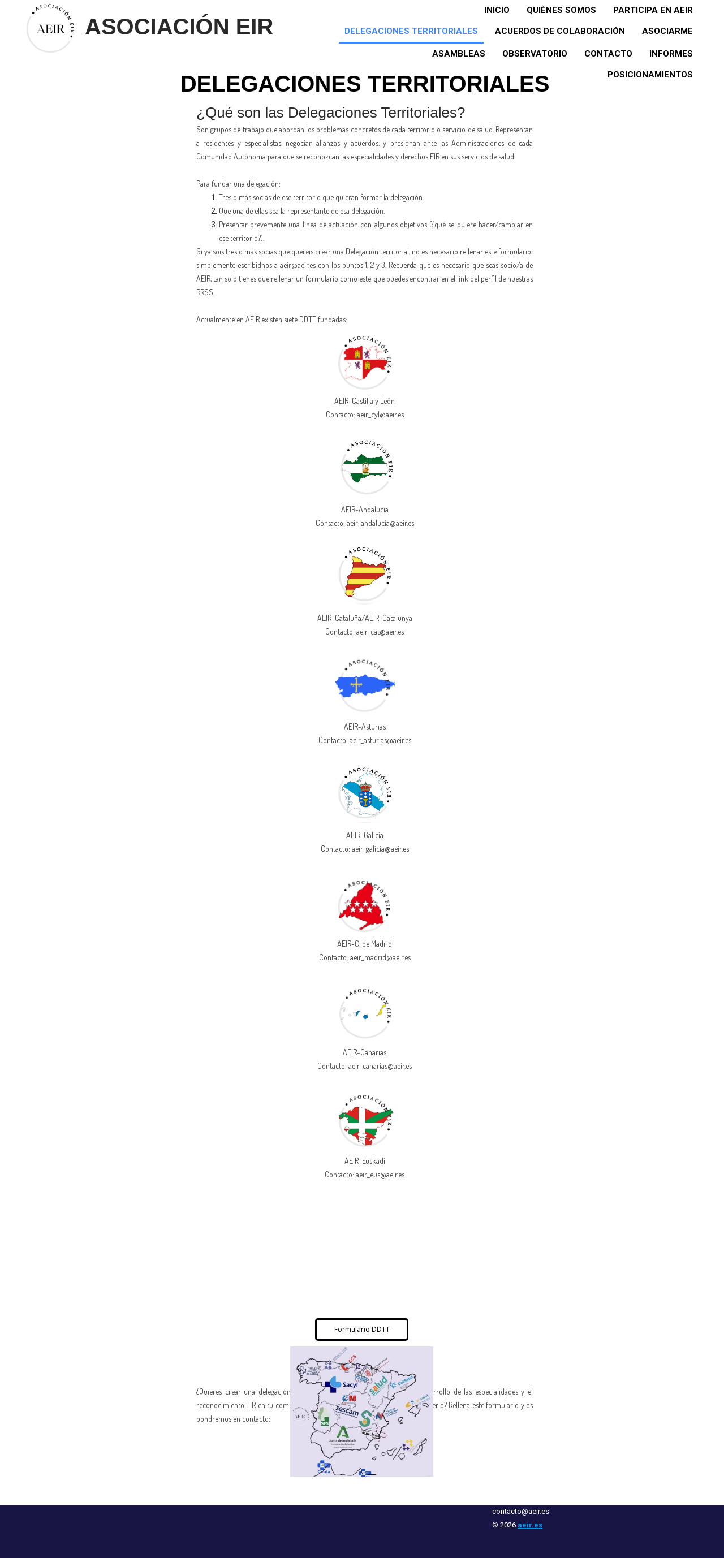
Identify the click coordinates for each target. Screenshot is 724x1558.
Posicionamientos (650, 75)
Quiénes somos (561, 10)
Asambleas (458, 54)
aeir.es (530, 1525)
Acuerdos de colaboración (560, 31)
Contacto (608, 54)
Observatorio (534, 54)
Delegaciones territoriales (411, 31)
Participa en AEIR (653, 10)
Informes (671, 54)
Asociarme (667, 31)
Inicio (497, 10)
